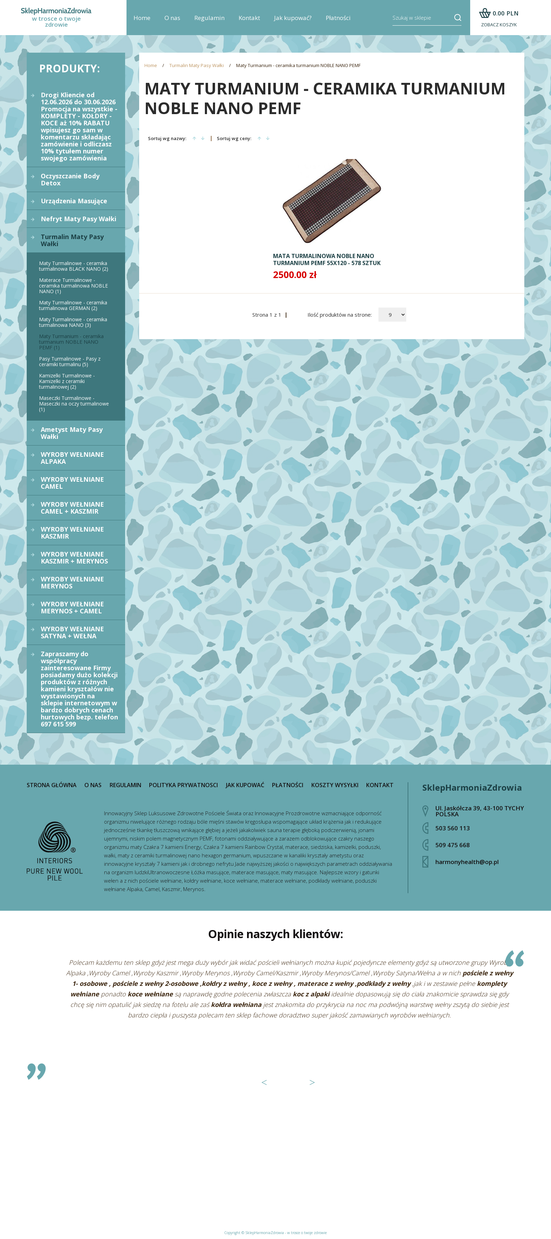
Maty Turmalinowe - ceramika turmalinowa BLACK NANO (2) (73, 266)
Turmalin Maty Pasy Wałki (72, 240)
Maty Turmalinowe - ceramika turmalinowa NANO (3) (73, 322)
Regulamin (209, 18)
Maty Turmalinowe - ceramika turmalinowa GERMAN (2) (73, 305)
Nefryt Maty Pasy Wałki (78, 219)
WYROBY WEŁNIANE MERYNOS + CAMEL (72, 607)
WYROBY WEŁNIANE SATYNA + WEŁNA (72, 632)
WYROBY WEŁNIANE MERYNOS (72, 582)
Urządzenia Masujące (74, 201)
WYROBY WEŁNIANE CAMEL (72, 482)
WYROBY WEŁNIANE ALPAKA (72, 458)
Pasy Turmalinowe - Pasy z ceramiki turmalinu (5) (70, 361)
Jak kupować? (293, 18)
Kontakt (249, 18)
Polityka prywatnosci (183, 785)
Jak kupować (245, 785)
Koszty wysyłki (334, 785)
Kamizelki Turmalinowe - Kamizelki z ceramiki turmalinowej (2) (67, 381)
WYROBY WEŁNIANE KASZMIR (72, 532)
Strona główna (52, 785)
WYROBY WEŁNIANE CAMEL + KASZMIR (72, 507)
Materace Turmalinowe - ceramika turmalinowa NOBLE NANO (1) (73, 286)
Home (142, 18)
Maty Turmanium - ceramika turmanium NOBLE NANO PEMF (298, 65)
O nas (172, 18)
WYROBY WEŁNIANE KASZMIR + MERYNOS (74, 557)
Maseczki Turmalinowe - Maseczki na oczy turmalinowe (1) (74, 404)
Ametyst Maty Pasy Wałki (72, 433)
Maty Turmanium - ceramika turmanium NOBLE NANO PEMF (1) (71, 342)
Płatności (338, 18)
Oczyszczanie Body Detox (70, 179)
